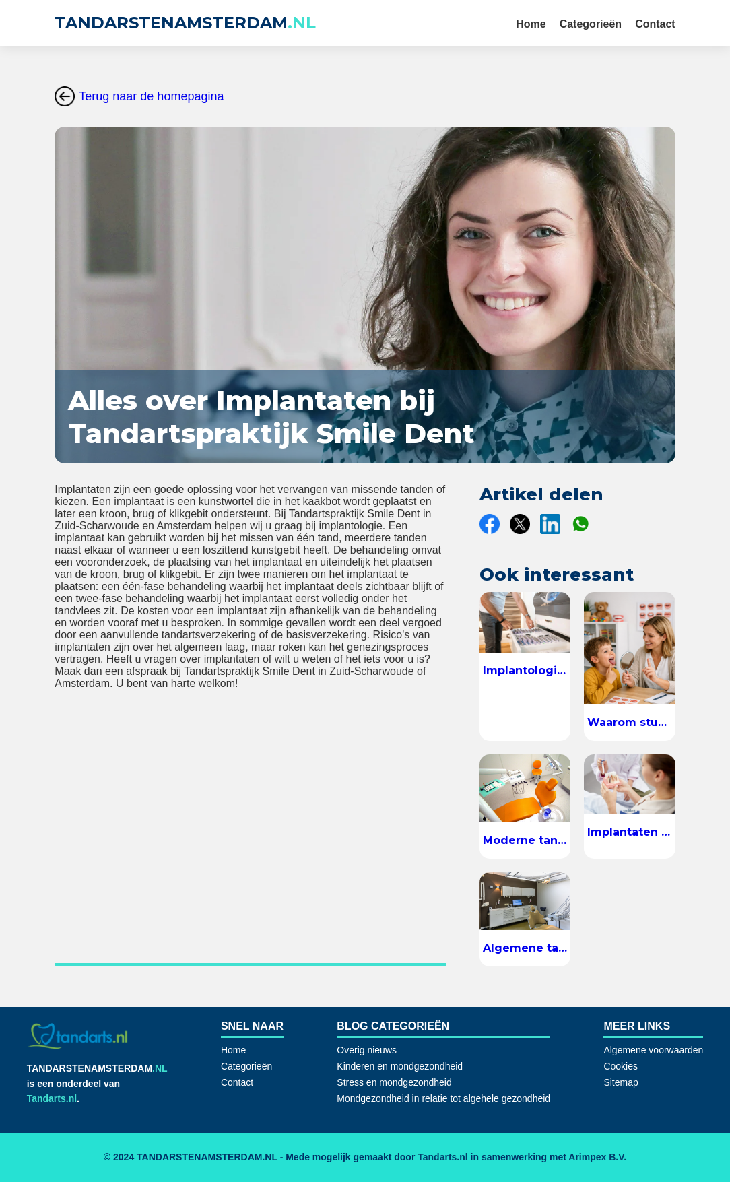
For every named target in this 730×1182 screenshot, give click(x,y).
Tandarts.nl (52, 1098)
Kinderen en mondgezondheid (400, 1066)
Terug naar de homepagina (139, 96)
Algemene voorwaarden (653, 1050)
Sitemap (620, 1082)
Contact (655, 24)
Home (530, 24)
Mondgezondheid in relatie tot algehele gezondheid (443, 1098)
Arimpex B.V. (597, 1157)
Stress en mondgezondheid (394, 1082)
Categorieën (591, 24)
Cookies (620, 1066)
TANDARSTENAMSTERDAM (185, 22)
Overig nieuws (367, 1050)
